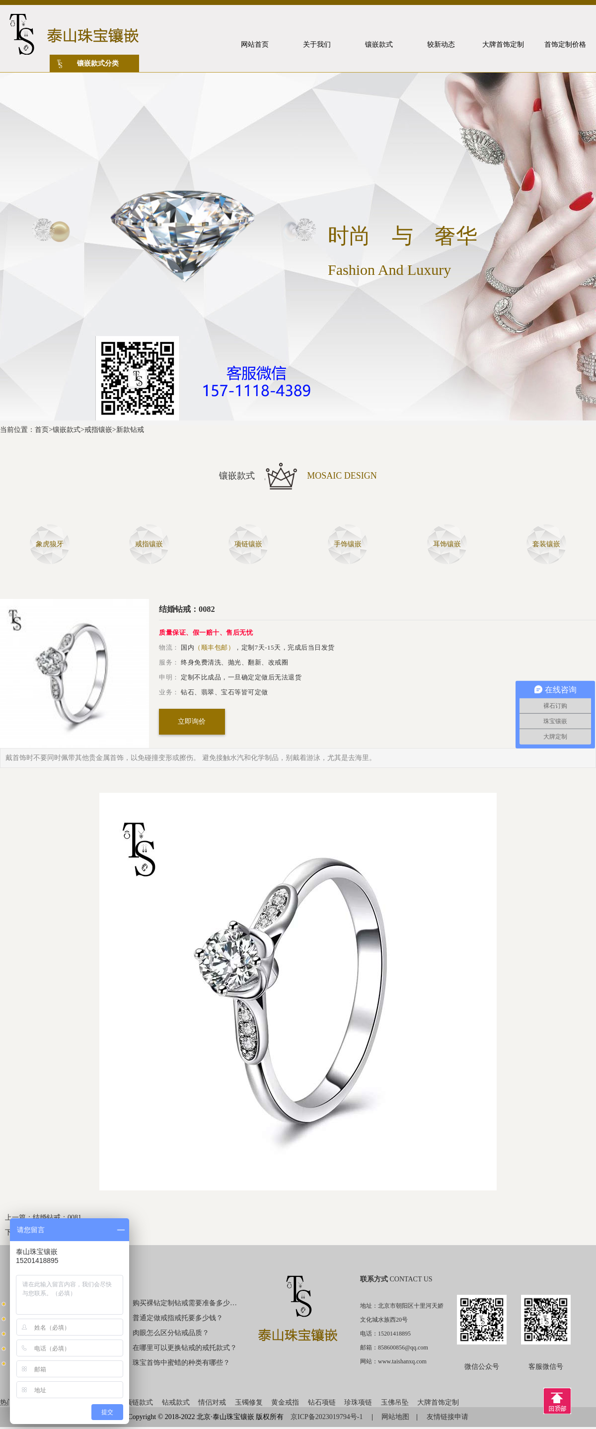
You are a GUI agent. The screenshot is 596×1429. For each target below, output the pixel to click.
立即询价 (192, 721)
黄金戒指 (285, 1402)
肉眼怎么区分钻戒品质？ (171, 1333)
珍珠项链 (358, 1402)
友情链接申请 (447, 1417)
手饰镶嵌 (348, 544)
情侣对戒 (212, 1402)
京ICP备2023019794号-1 (328, 1417)
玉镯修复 (249, 1402)
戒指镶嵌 (98, 429)
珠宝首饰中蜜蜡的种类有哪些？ (181, 1362)
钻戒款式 (176, 1402)
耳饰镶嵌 (447, 544)
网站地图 (395, 1417)
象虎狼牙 (50, 544)
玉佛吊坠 (395, 1402)
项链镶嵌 (248, 544)
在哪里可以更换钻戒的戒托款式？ (185, 1347)
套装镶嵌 (546, 544)
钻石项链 (322, 1402)
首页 (42, 429)
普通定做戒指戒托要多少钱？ (178, 1318)
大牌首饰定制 (438, 1402)
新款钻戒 (130, 429)
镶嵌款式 (66, 429)
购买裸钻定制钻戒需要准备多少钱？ (185, 1303)
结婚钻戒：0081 (57, 1217)
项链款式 (139, 1402)
